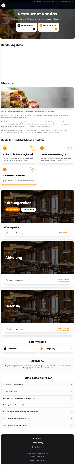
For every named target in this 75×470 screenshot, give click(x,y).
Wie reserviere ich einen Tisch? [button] (37, 384)
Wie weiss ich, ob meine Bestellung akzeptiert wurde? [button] (37, 411)
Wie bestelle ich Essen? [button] (37, 391)
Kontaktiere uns (12, 209)
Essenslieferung (37, 443)
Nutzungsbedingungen (37, 460)
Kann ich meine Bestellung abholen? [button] (37, 425)
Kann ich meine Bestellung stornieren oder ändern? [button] (37, 398)
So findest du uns (28, 210)
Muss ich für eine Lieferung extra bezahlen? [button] (37, 418)
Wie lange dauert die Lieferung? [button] (37, 405)
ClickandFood (43, 453)
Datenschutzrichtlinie (37, 456)
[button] (26, 27)
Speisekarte (37, 438)
